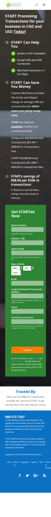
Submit (27, 349)
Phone (14, 307)
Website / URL (18, 238)
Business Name (19, 225)
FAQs (41, 462)
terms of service (17, 361)
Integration (24, 462)
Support (34, 462)
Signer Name (18, 249)
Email (14, 279)
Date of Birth (17, 264)
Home (9, 462)
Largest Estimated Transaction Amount (26, 290)
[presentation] (30, 341)
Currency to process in (22, 317)
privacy (36, 358)
